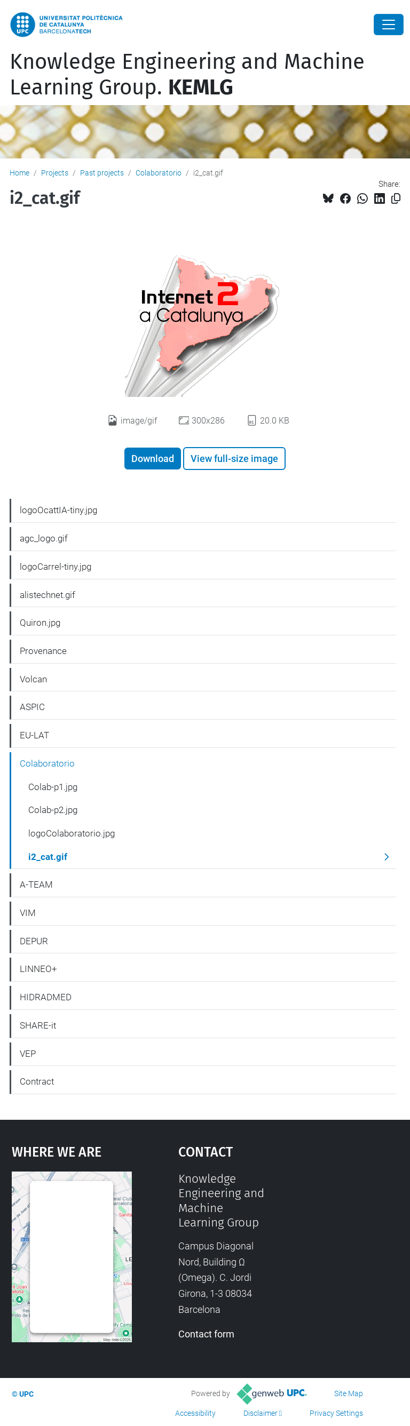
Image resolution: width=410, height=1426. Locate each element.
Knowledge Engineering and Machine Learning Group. (187, 74)
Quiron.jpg (40, 622)
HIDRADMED (46, 997)
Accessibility (195, 1413)
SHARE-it (38, 1025)
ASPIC (32, 707)
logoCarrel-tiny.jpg (55, 566)
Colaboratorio (159, 173)
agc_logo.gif (44, 538)
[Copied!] (395, 199)
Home (19, 173)
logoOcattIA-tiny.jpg (58, 510)
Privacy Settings (336, 1413)
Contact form (206, 1334)
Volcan (33, 679)
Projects (54, 173)
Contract (37, 1081)
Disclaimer (260, 1413)
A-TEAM (36, 884)
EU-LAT (34, 735)
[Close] (389, 24)
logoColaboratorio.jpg (71, 833)
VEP (28, 1053)
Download (152, 458)
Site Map (348, 1393)
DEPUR (34, 941)
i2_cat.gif (47, 856)
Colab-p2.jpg (52, 809)
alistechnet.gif (47, 594)
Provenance (43, 651)
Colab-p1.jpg (52, 787)
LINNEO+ (38, 968)
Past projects (102, 173)
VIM (28, 912)
